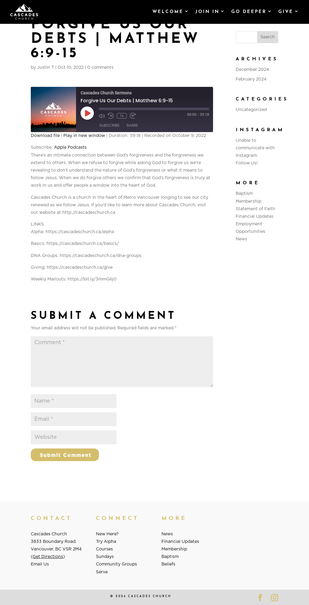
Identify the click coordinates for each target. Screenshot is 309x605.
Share (132, 125)
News (241, 239)
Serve (102, 572)
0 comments (100, 67)
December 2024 (252, 70)
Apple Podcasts (70, 147)
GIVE (285, 12)
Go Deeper (248, 12)
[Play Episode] (87, 113)
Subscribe (109, 125)
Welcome (167, 12)
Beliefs (168, 564)
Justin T (45, 67)
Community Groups (116, 564)
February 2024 (251, 79)
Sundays (105, 557)
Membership (248, 201)
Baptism (244, 194)
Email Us (40, 564)
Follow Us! (247, 163)
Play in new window (84, 136)
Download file (45, 136)
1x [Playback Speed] (122, 116)
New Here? (107, 534)
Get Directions (48, 557)
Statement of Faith (255, 209)
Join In (207, 12)
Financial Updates (254, 216)
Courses (104, 549)
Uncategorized (251, 110)
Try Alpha (106, 542)
